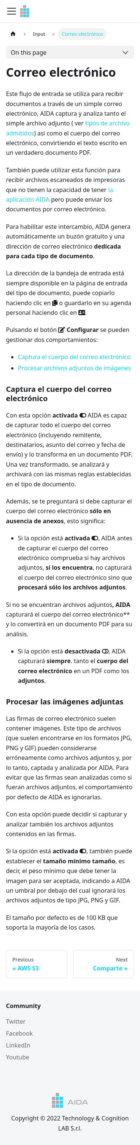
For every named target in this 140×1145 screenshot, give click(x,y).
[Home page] (13, 34)
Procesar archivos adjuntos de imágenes (74, 368)
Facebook (19, 1033)
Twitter (15, 1021)
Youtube (17, 1057)
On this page (29, 52)
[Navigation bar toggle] (11, 11)
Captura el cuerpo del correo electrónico (74, 357)
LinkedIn (18, 1045)
